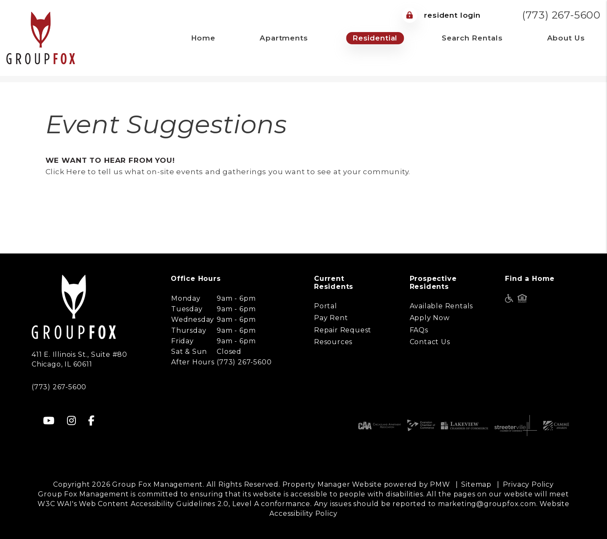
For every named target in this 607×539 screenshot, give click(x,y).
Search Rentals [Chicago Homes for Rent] (472, 38)
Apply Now (430, 318)
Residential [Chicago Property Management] (375, 38)
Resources (333, 342)
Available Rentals (441, 306)
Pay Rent (331, 318)
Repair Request (342, 330)
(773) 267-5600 (561, 15)
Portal (325, 306)
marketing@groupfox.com (487, 504)
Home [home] (203, 38)
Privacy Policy (528, 484)
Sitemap (476, 484)
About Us (566, 38)
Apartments (284, 38)
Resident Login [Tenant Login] (441, 15)
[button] (49, 421)
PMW (440, 484)
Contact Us (430, 342)
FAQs (419, 330)
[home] (40, 37)
